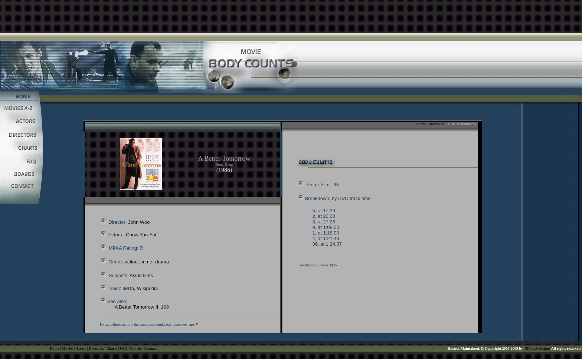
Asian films (141, 275)
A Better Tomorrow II (136, 307)
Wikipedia (147, 288)
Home (421, 124)
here (190, 324)
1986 (224, 170)
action (131, 262)
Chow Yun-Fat (141, 234)
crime (146, 262)
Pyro (333, 265)
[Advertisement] (291, 16)
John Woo (139, 222)
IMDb (128, 288)
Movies (434, 124)
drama (162, 262)
